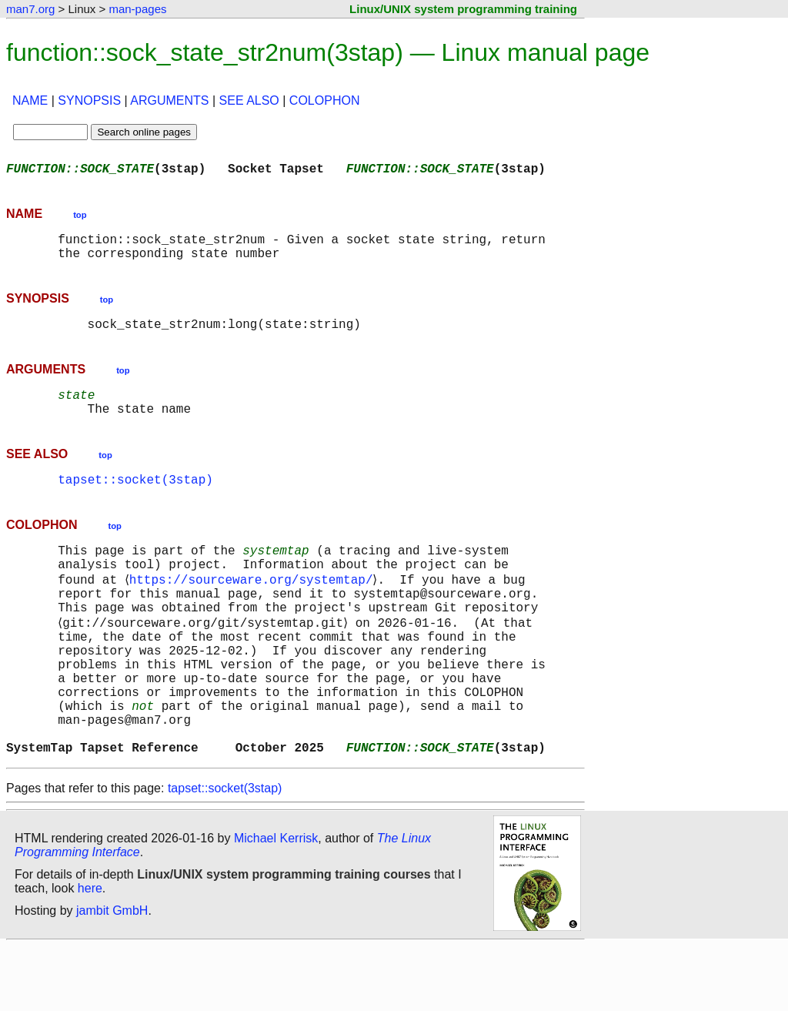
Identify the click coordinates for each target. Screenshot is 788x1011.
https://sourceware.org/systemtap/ (254, 608)
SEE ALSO (249, 100)
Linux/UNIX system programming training (463, 8)
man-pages (137, 8)
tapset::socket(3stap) (135, 500)
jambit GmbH (112, 975)
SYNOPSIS (89, 100)
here (90, 952)
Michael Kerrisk (276, 902)
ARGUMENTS (169, 100)
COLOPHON (324, 100)
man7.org (30, 8)
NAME (30, 100)
